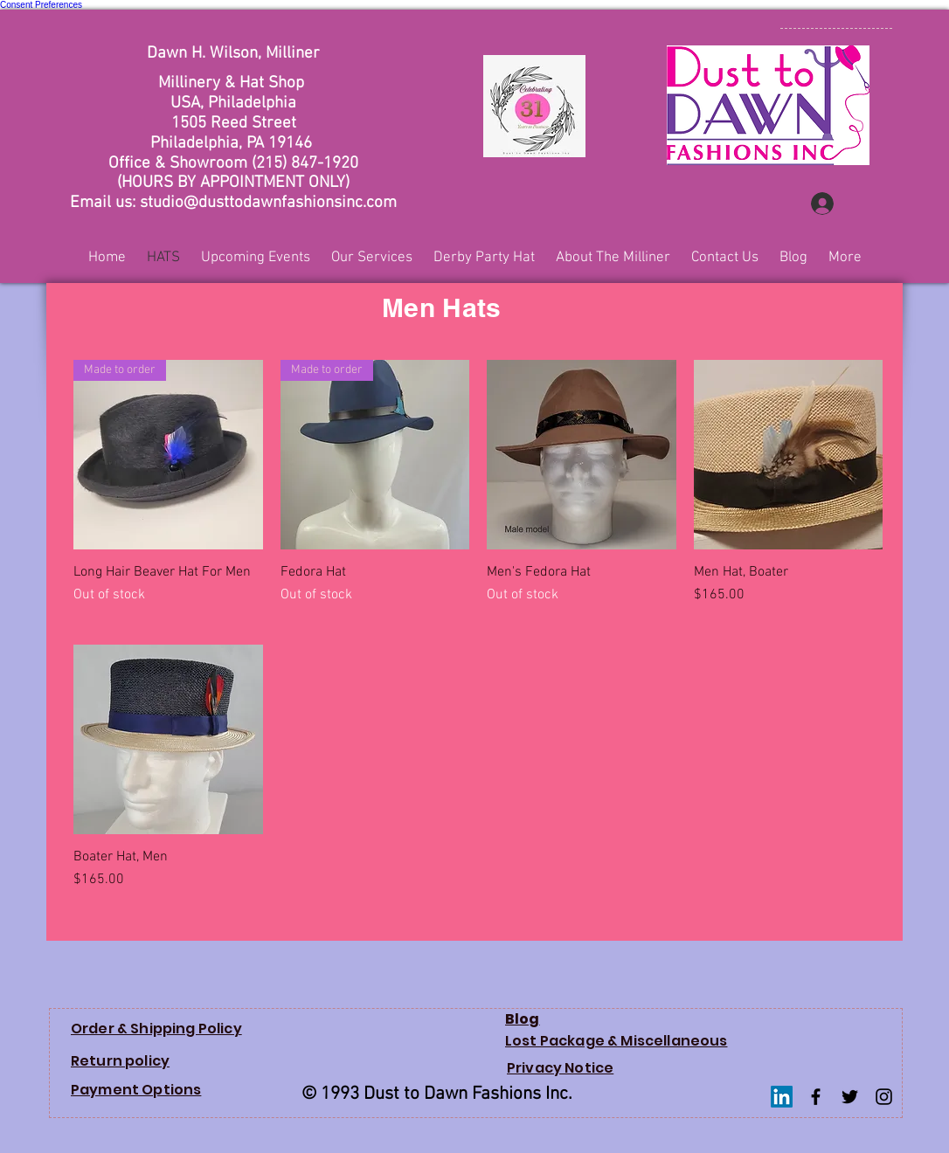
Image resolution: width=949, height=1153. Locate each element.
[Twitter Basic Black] (850, 1097)
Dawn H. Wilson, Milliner (233, 54)
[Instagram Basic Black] (884, 1097)
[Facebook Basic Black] (816, 1097)
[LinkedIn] (782, 1097)
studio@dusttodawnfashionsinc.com (268, 203)
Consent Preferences (41, 5)
